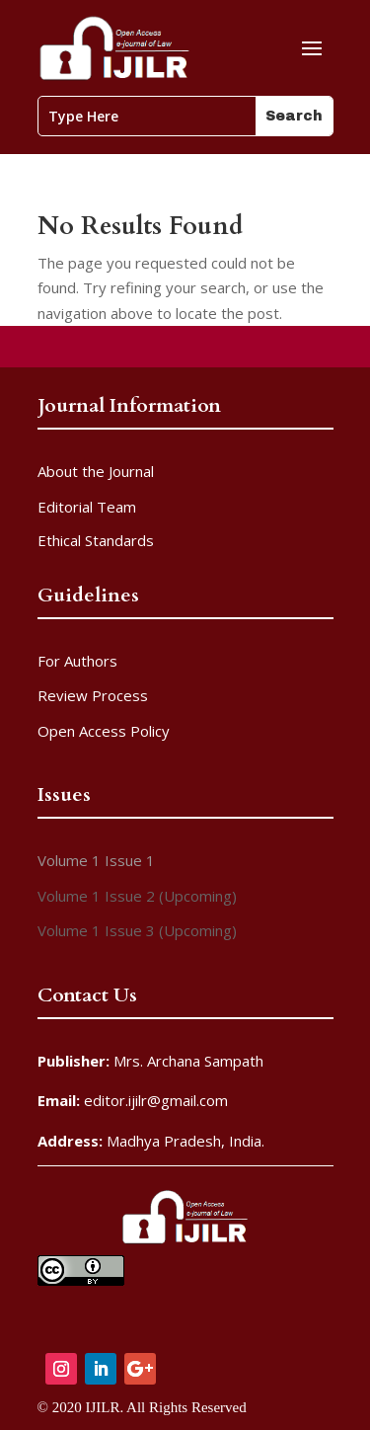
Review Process (92, 695)
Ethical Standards (95, 540)
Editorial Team (86, 506)
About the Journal (95, 471)
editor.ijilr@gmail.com (132, 1100)
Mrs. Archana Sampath (150, 1061)
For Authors (77, 661)
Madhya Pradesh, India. (150, 1141)
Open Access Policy (103, 731)
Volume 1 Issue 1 (96, 860)
